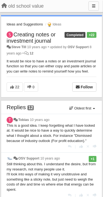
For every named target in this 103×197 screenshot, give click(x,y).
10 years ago (39, 120)
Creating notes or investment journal (31, 37)
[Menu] (93, 6)
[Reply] (69, 146)
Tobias (23, 120)
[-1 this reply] (94, 146)
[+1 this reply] (81, 146)
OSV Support (78, 47)
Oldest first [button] (82, 108)
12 (32, 53)
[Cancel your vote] (88, 146)
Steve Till (18, 47)
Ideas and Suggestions (25, 24)
